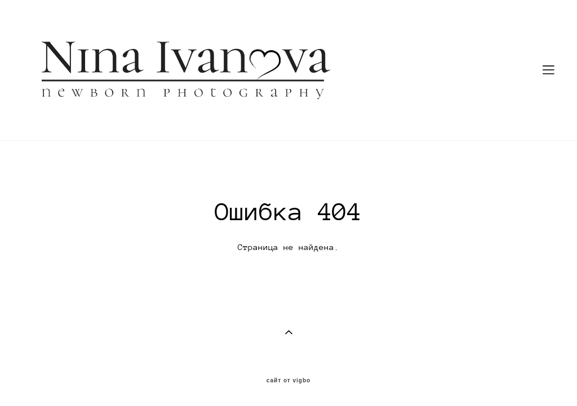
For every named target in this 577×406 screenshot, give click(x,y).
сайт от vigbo (288, 380)
